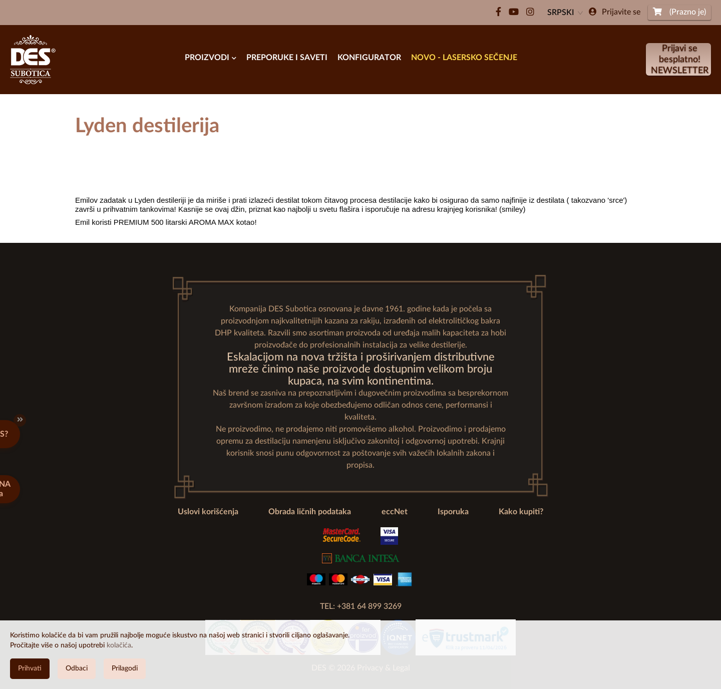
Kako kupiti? (521, 512)
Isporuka (453, 512)
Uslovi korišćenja (208, 512)
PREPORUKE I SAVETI (286, 58)
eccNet (395, 512)
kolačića (119, 645)
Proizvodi (210, 58)
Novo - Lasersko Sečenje (464, 58)
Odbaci (77, 668)
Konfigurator (369, 58)
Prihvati (30, 668)
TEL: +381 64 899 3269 (361, 606)
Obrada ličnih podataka (309, 512)
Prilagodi (125, 668)
